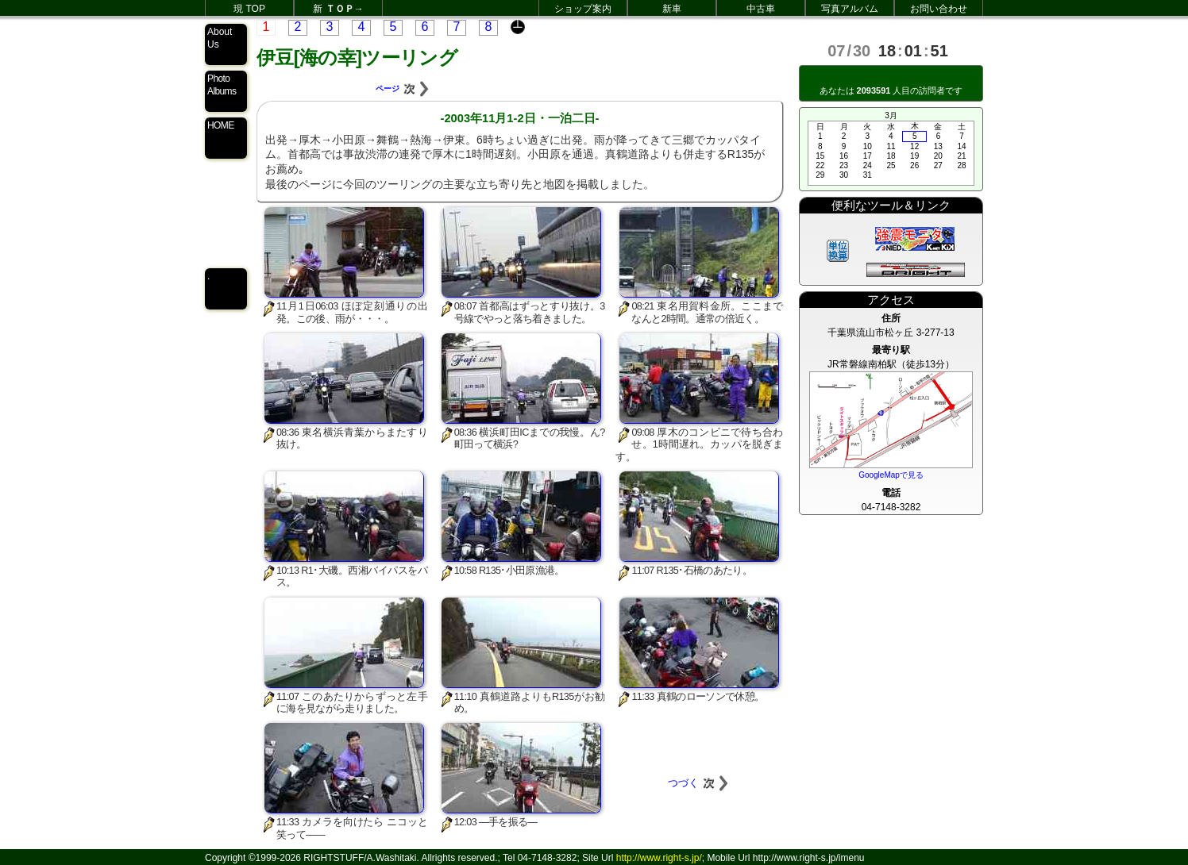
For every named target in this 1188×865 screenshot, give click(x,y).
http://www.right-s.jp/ (659, 857)
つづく (699, 783)
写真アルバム (849, 8)
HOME (220, 125)
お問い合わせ (938, 8)
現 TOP (249, 8)
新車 (671, 8)
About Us (219, 38)
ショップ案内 (582, 8)
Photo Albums (221, 85)
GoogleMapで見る (891, 475)
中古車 (760, 8)
